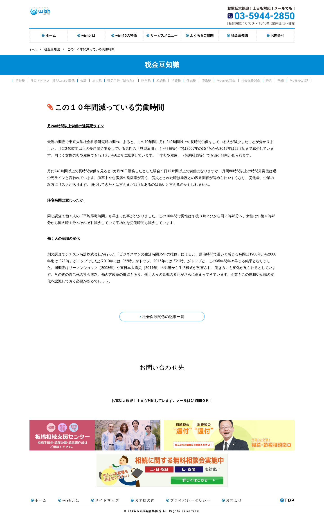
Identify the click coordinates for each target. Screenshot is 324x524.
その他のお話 (299, 80)
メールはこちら (204, 388)
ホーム (51, 36)
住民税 (191, 80)
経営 (269, 80)
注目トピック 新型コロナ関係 (53, 80)
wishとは (88, 36)
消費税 (176, 80)
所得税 (20, 80)
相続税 (161, 80)
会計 (83, 80)
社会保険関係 (250, 80)
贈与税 (146, 80)
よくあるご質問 (202, 36)
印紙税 (206, 80)
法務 (281, 80)
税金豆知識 (239, 36)
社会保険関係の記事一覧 (163, 317)
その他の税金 (226, 80)
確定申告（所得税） (121, 80)
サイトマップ (97, 507)
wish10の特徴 (126, 36)
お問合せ (277, 36)
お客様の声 (131, 507)
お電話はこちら (120, 388)
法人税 (97, 80)
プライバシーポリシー (173, 507)
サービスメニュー (164, 36)
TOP (287, 507)
